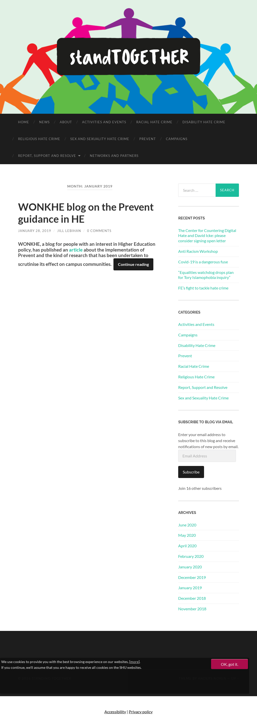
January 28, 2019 (34, 231)
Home (23, 122)
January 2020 (190, 566)
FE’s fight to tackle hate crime (203, 287)
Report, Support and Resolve (47, 156)
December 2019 (192, 577)
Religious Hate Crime (39, 139)
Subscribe (191, 471)
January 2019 (190, 587)
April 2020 (187, 545)
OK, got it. (229, 664)
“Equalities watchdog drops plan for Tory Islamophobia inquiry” (206, 275)
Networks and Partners (114, 156)
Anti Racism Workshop (198, 251)
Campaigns (176, 139)
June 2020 (187, 524)
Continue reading (133, 264)
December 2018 (192, 598)
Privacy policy (141, 711)
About (66, 122)
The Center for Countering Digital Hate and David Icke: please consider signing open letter (207, 235)
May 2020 (187, 535)
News (44, 122)
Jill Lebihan (69, 231)
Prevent (147, 139)
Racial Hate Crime (154, 122)
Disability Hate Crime (203, 122)
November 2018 (192, 608)
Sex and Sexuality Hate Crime (99, 139)
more (134, 662)
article (76, 250)
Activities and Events (104, 122)
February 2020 (191, 556)
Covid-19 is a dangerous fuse (203, 261)
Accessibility (115, 711)
